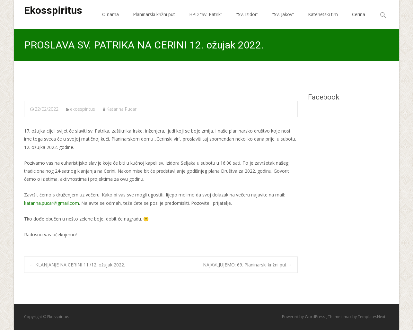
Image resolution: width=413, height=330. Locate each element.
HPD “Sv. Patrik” (205, 14)
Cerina (358, 14)
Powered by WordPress (304, 316)
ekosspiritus (82, 109)
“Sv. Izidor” (247, 14)
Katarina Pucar (121, 109)
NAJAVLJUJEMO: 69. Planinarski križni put (247, 265)
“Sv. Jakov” (283, 14)
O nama (110, 14)
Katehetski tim (323, 14)
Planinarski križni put (154, 14)
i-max (346, 316)
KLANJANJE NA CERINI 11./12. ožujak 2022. (77, 265)
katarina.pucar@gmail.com (51, 203)
